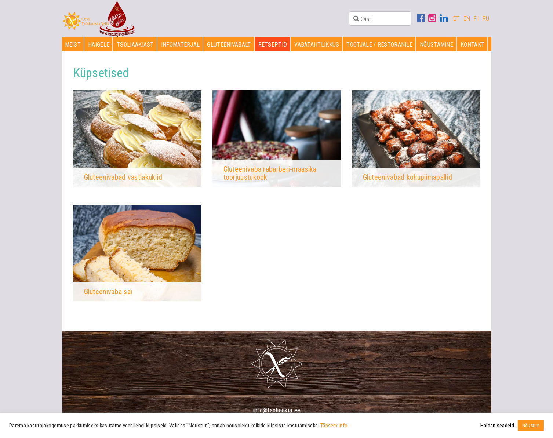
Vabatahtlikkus (316, 44)
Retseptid (272, 44)
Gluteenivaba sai (108, 291)
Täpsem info (334, 425)
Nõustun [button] (530, 425)
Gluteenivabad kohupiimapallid (407, 177)
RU (486, 18)
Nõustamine (436, 44)
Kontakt (472, 44)
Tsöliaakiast (135, 44)
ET (456, 18)
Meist (73, 44)
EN (466, 18)
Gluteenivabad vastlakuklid (123, 177)
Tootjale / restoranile (379, 44)
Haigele (98, 44)
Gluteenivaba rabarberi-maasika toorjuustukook (270, 173)
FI (476, 18)
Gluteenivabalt (229, 44)
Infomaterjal (180, 44)
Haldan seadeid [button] (497, 425)
